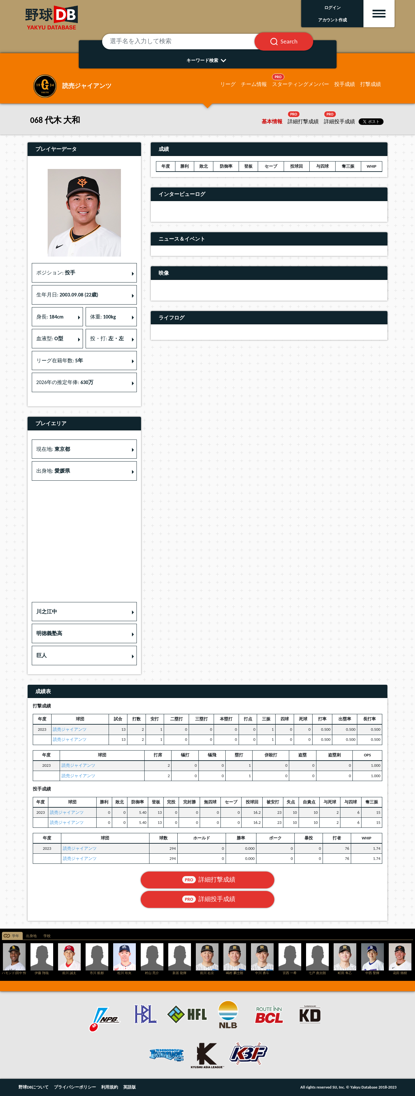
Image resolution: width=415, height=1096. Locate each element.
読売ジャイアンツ (70, 729)
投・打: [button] (107, 338)
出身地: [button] (53, 471)
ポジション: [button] (55, 273)
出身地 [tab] (31, 936)
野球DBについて (33, 1087)
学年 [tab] (15, 936)
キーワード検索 (207, 60)
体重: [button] (103, 317)
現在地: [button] (53, 449)
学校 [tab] (47, 936)
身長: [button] (50, 317)
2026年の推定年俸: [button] (65, 382)
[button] (84, 611)
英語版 (129, 1087)
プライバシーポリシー (75, 1087)
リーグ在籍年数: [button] (59, 360)
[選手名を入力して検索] (186, 41)
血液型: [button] (49, 338)
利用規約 (109, 1087)
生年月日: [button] (67, 295)
